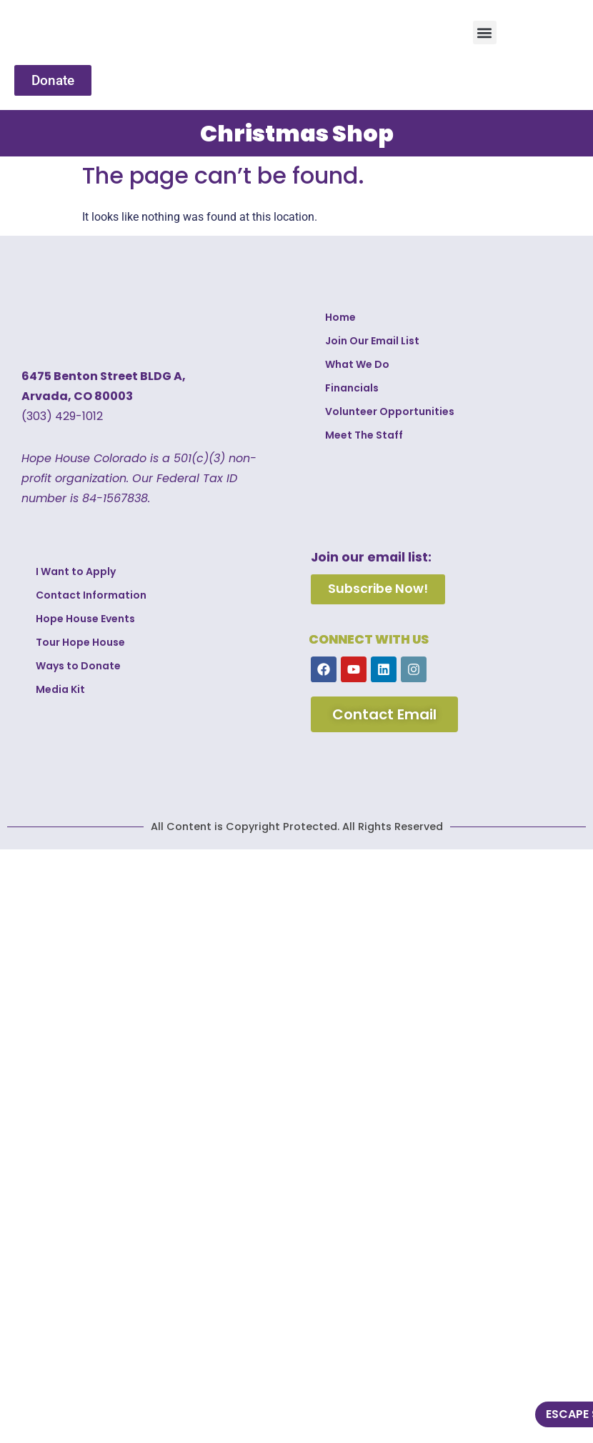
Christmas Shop (297, 133)
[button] (485, 32)
